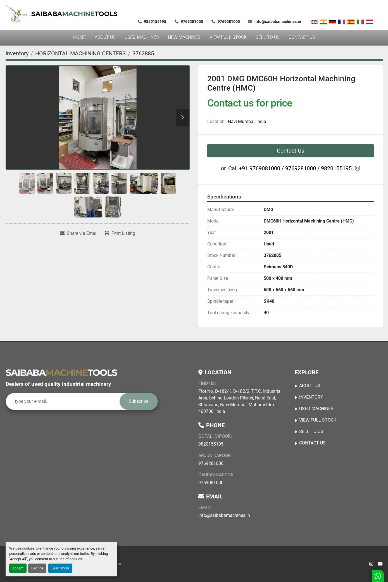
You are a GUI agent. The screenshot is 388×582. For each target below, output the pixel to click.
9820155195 (155, 21)
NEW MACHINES (184, 37)
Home (79, 37)
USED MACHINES (142, 37)
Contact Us (302, 37)
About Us (105, 37)
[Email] (63, 401)
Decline (37, 568)
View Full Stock (228, 37)
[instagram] (357, 168)
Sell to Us (268, 37)
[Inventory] (17, 53)
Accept (17, 568)
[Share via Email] (78, 233)
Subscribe (138, 401)
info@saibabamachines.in (277, 21)
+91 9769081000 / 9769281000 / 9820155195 (295, 168)
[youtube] (380, 564)
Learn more (60, 568)
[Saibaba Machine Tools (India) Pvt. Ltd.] (61, 372)
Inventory (311, 397)
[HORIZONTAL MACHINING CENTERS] (80, 53)
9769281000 (192, 21)
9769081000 (229, 21)
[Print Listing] (120, 233)
